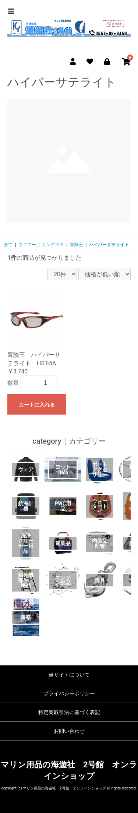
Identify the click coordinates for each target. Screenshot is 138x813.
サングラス (53, 244)
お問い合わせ (69, 731)
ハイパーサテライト (109, 244)
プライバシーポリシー (69, 693)
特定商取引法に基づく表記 (69, 712)
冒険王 (76, 244)
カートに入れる (37, 405)
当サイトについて (69, 675)
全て (8, 244)
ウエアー (27, 244)
